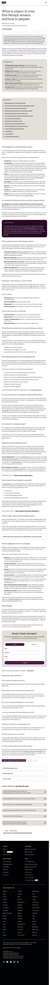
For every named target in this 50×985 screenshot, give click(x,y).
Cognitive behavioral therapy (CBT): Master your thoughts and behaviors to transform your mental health (17, 792)
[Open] (46, 2)
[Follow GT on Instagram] (14, 962)
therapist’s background (36, 390)
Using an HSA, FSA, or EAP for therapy (12, 816)
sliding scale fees (18, 469)
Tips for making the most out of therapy (14, 128)
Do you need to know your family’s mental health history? (19, 116)
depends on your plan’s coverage (10, 458)
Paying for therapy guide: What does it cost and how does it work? (19, 810)
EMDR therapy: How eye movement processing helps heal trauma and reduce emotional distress (15, 822)
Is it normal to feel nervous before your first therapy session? (19, 105)
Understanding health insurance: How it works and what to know (19, 798)
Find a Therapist (9, 134)
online (30, 286)
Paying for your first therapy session (13, 121)
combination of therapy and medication (33, 751)
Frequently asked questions (12, 136)
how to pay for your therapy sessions (24, 195)
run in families (5, 410)
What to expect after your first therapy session (16, 126)
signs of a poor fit (32, 504)
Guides (6, 830)
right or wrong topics (24, 333)
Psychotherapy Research (30, 228)
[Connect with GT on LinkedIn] (7, 962)
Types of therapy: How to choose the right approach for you (17, 804)
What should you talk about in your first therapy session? (18, 111)
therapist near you (18, 462)
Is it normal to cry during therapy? (13, 118)
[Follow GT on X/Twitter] (4, 962)
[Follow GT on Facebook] (11, 962)
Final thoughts (8, 131)
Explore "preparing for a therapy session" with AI (14, 760)
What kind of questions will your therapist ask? (16, 113)
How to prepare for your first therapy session (15, 108)
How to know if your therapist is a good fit (15, 123)
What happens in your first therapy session (15, 103)
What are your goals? (22, 252)
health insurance (26, 457)
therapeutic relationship (15, 599)
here (19, 947)
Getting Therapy (22, 786)
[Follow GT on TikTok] (18, 962)
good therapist (6, 484)
